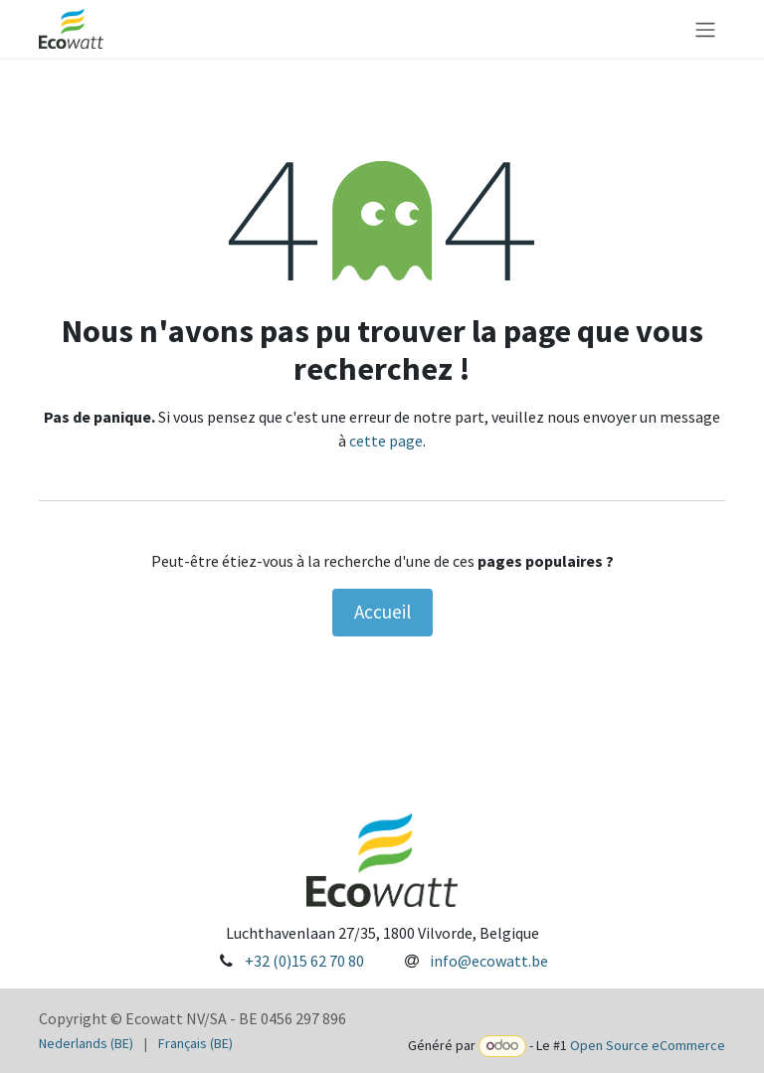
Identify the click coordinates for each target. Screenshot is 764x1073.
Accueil (382, 612)
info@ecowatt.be (489, 961)
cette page (386, 440)
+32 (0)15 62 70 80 (304, 961)
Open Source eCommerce (647, 1045)
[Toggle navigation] (705, 29)
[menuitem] (86, 1043)
